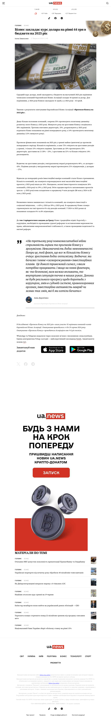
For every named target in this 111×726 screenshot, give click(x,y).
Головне (18, 25)
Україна (31, 656)
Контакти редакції (78, 715)
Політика (51, 656)
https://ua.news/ (45, 675)
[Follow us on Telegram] (62, 18)
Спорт (88, 656)
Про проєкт (30, 715)
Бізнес (26, 25)
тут (24, 342)
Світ (22, 656)
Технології (75, 656)
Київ (41, 656)
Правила (42, 715)
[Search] (107, 3)
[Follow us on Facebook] (55, 18)
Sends (78, 339)
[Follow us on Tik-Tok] (49, 18)
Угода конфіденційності (58, 715)
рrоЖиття (55, 663)
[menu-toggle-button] (3, 3)
